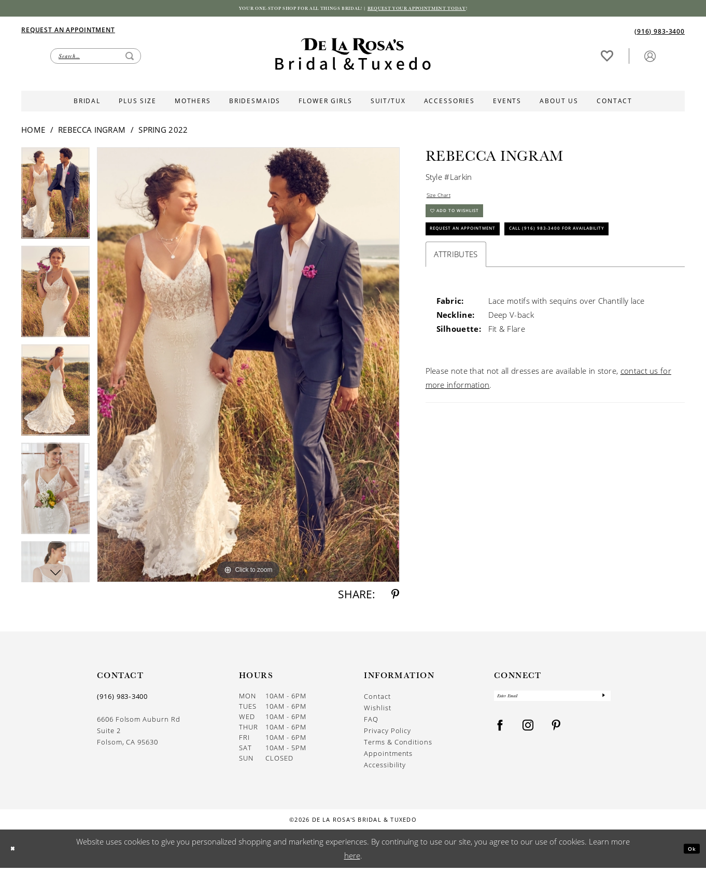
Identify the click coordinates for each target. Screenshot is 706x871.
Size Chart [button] (445, 200)
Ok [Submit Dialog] (688, 851)
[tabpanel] (55, 199)
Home (33, 133)
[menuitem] (187, 32)
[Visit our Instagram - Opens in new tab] (528, 733)
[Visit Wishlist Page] (607, 58)
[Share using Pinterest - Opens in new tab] (395, 597)
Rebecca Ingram (91, 133)
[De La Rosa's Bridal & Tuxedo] (353, 56)
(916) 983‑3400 (122, 699)
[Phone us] (659, 33)
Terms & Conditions (398, 745)
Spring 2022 (163, 133)
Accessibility (385, 767)
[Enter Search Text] (95, 58)
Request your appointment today (449, 10)
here (352, 858)
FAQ (371, 722)
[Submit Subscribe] (602, 701)
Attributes (456, 306)
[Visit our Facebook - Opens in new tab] (500, 733)
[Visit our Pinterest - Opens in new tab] (556, 733)
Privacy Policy (387, 733)
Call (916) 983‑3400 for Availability (504, 278)
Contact (377, 699)
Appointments (388, 756)
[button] (650, 58)
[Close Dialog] (15, 851)
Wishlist (377, 710)
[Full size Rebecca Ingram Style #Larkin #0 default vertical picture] (248, 368)
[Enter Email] (552, 701)
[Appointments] (68, 31)
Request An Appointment (482, 251)
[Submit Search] (129, 58)
